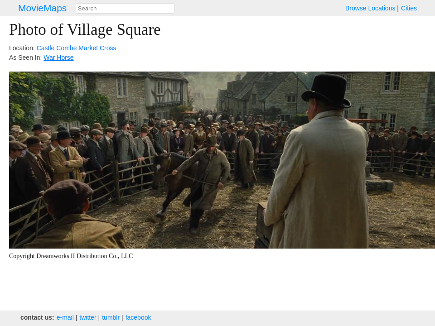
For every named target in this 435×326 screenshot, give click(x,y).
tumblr (111, 317)
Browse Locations (370, 8)
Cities (409, 8)
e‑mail (65, 317)
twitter (87, 317)
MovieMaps (42, 8)
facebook (138, 317)
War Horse (58, 57)
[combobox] (125, 8)
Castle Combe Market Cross (76, 48)
